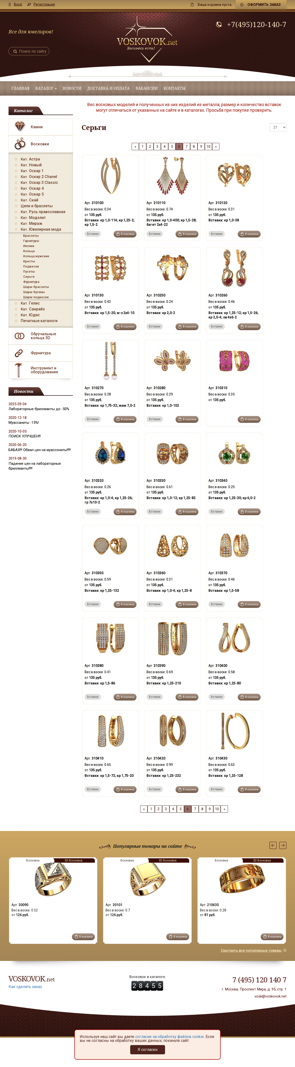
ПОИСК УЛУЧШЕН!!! (25, 436)
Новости (72, 88)
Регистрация (44, 4)
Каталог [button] (46, 88)
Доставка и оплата (108, 88)
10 (208, 146)
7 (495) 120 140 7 (259, 980)
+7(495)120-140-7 (256, 24)
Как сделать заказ (25, 986)
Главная (20, 88)
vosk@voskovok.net (270, 996)
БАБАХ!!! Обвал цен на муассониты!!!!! (40, 450)
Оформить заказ (264, 4)
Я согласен (147, 1049)
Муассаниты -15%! (24, 422)
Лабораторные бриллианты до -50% (39, 409)
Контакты (175, 88)
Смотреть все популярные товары (251, 950)
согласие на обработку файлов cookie (169, 1036)
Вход (18, 4)
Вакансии (147, 88)
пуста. (215, 4)
